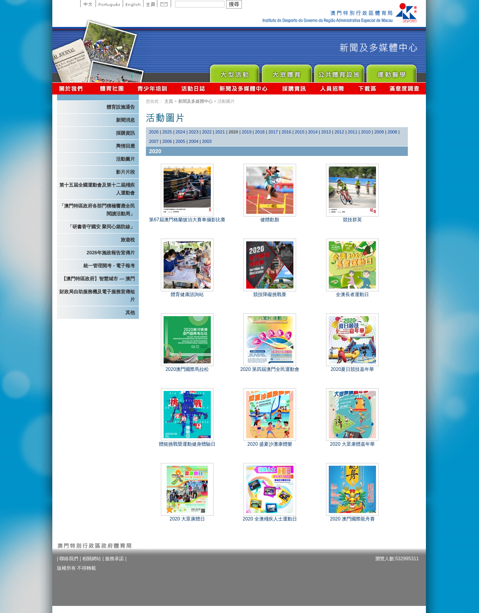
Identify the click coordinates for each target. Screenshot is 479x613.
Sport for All (286, 71)
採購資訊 (294, 88)
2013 (326, 132)
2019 (246, 132)
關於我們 (72, 88)
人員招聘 (332, 88)
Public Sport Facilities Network (339, 71)
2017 (273, 132)
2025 (167, 132)
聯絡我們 (68, 558)
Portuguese (109, 3)
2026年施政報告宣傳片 (111, 253)
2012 (339, 132)
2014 (312, 132)
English (133, 3)
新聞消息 (125, 120)
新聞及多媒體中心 (244, 88)
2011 (352, 132)
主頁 (150, 3)
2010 (365, 132)
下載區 (367, 88)
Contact (164, 3)
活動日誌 (193, 88)
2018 (260, 132)
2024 (180, 132)
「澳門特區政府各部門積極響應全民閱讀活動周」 (97, 210)
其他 (130, 312)
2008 (392, 132)
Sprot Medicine (391, 71)
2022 (207, 132)
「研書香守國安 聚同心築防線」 (101, 227)
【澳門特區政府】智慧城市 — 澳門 (98, 278)
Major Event (234, 71)
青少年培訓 (152, 88)
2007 (153, 141)
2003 (207, 141)
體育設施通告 (121, 107)
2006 (167, 141)
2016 (286, 132)
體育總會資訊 (111, 88)
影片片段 (125, 172)
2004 (193, 141)
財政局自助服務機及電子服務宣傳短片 (97, 295)
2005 (180, 141)
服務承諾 (114, 558)
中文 (88, 3)
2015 (299, 132)
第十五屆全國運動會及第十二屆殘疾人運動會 (97, 189)
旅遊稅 (128, 240)
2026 (153, 132)
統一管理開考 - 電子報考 (109, 266)
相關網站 (91, 558)
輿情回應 (125, 146)
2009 (379, 132)
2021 (220, 132)
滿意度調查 (404, 88)
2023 (193, 132)
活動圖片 (125, 159)
